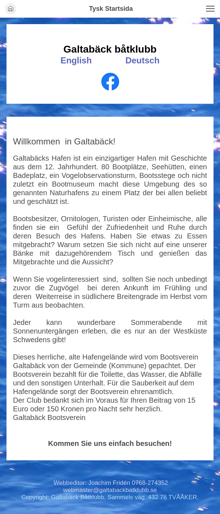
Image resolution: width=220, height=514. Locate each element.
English (76, 60)
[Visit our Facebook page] (110, 82)
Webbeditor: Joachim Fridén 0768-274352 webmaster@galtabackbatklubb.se (111, 486)
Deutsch (143, 60)
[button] (210, 8)
